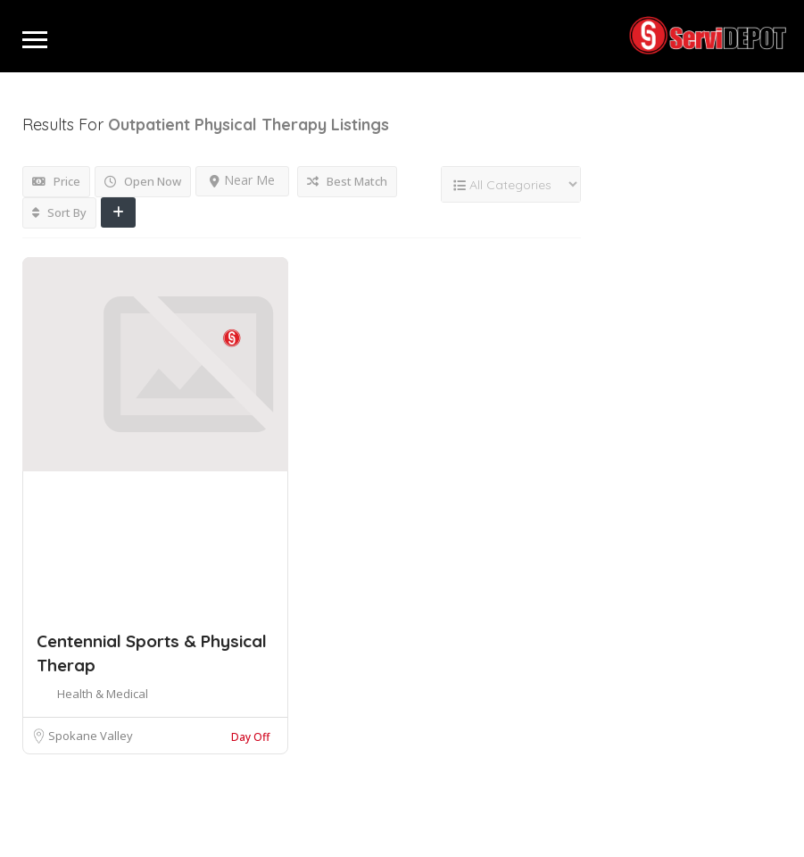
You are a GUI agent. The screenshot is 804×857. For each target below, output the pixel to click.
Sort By (59, 212)
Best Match (347, 181)
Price (56, 181)
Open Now (142, 181)
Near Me (242, 179)
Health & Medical (102, 694)
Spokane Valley (90, 736)
